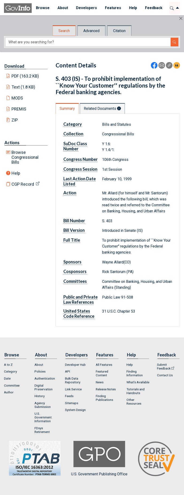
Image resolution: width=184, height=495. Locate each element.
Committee (11, 385)
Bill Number (74, 220)
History (39, 396)
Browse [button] (42, 8)
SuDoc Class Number (75, 146)
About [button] (62, 8)
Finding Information (134, 373)
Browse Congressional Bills (25, 157)
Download (14, 66)
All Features (104, 364)
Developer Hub (75, 364)
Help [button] (133, 8)
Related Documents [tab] (102, 108)
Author (9, 392)
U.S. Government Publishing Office (99, 458)
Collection (73, 133)
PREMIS (19, 109)
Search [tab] (64, 31)
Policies (40, 371)
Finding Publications (104, 398)
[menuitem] (42, 8)
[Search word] (88, 42)
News (100, 382)
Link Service (73, 389)
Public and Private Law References (80, 299)
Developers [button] (86, 8)
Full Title (71, 240)
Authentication (44, 378)
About (38, 364)
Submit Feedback (164, 366)
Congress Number (80, 159)
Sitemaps (71, 403)
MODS (17, 98)
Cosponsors (75, 271)
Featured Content (102, 373)
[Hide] (181, 18)
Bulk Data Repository (72, 380)
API (67, 371)
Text (23, 87)
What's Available (137, 382)
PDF (25, 76)
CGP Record (23, 184)
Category (72, 124)
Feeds (69, 396)
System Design (75, 410)
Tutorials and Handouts (135, 391)
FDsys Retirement (42, 430)
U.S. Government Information (43, 417)
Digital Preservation (43, 387)
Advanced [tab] (91, 31)
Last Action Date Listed (79, 181)
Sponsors (72, 261)
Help (16, 173)
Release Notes (106, 389)
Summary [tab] (67, 108)
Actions (11, 142)
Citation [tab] (119, 31)
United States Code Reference (78, 313)
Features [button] (113, 8)
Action (69, 192)
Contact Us (165, 375)
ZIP (15, 120)
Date (7, 378)
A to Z (8, 364)
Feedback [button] (153, 8)
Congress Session (80, 169)
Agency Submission (42, 405)
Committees (75, 281)
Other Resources (133, 401)
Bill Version (74, 230)
